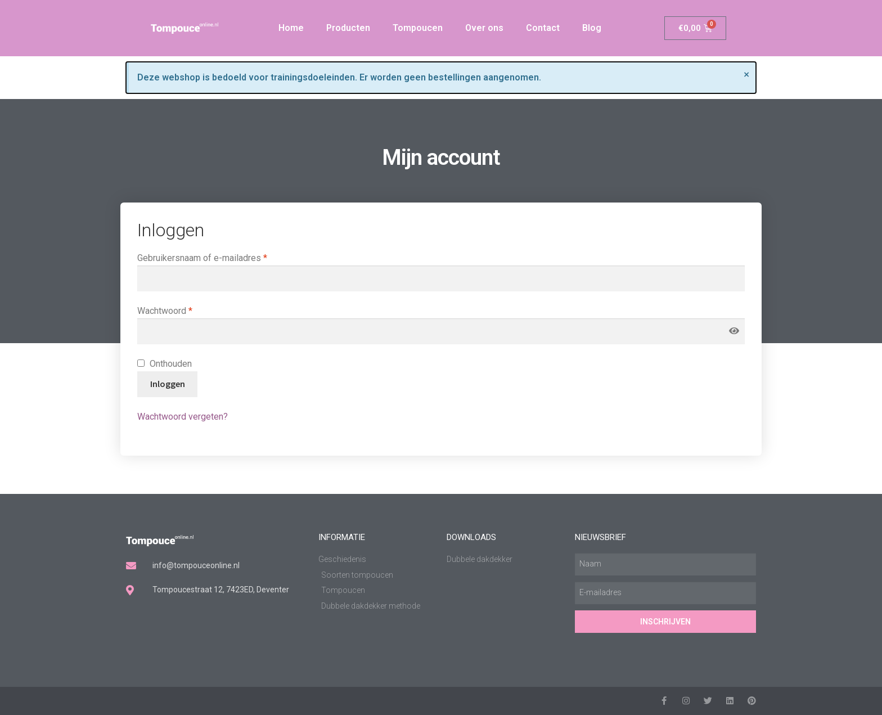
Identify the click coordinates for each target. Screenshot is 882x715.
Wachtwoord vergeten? (182, 416)
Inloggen (167, 383)
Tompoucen (418, 28)
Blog (591, 28)
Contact (543, 28)
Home (291, 28)
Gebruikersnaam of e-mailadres (216, 257)
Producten (348, 28)
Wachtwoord (178, 310)
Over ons (484, 28)
